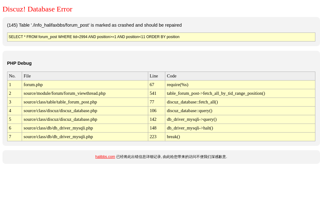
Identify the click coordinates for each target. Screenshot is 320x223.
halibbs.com (105, 157)
